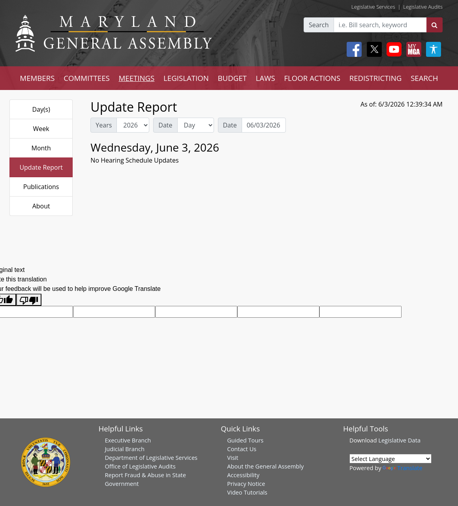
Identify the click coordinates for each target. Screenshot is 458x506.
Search (319, 25)
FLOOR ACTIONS (312, 78)
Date (165, 125)
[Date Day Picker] (264, 125)
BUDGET (232, 78)
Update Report (41, 167)
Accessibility (243, 475)
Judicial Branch (125, 449)
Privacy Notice (246, 483)
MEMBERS (37, 78)
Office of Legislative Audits (140, 466)
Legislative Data (399, 440)
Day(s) (41, 109)
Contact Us (241, 449)
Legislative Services (373, 6)
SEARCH (424, 78)
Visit (232, 457)
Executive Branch (128, 440)
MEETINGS (136, 78)
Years (104, 125)
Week (41, 128)
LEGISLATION (186, 78)
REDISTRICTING (375, 78)
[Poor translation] (28, 300)
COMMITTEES (87, 78)
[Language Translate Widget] (390, 458)
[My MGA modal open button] (412, 49)
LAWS (265, 78)
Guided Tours (245, 440)
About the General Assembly (265, 466)
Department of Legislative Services (151, 457)
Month (41, 148)
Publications (41, 186)
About (41, 206)
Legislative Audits (423, 6)
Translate (402, 468)
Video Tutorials (247, 492)
